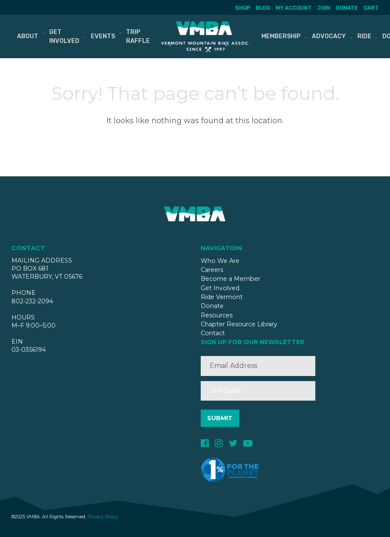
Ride (364, 36)
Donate (347, 8)
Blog (263, 8)
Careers (212, 270)
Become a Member (230, 279)
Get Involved (64, 36)
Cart (371, 8)
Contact (213, 333)
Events (103, 36)
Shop (242, 8)
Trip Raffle (138, 36)
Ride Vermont (222, 297)
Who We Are (220, 261)
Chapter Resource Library (239, 324)
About (27, 36)
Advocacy (329, 36)
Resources (217, 315)
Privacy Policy (102, 517)
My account (293, 8)
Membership (280, 36)
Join (323, 8)
